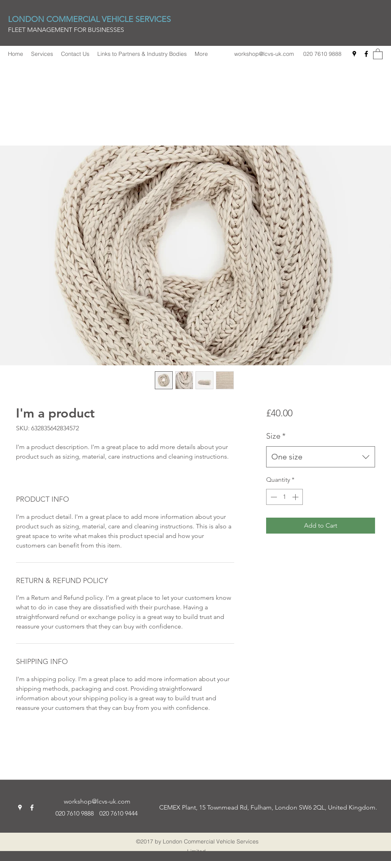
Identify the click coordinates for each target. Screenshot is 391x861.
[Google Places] (354, 54)
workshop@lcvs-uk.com (264, 53)
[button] (378, 53)
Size (276, 436)
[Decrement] (272, 496)
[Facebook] (366, 54)
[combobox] (320, 456)
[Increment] (296, 496)
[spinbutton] (284, 496)
